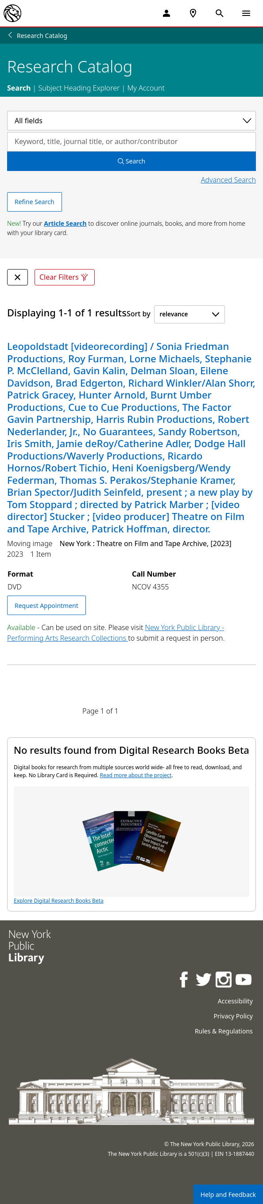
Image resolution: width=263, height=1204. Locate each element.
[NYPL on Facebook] (184, 981)
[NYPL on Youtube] (244, 981)
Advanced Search (228, 180)
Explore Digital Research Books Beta (131, 845)
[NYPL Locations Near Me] (193, 13)
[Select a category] (131, 120)
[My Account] (166, 13)
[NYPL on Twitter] (204, 981)
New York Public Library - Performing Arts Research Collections (115, 633)
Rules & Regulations (224, 1031)
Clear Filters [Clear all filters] (64, 277)
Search (19, 88)
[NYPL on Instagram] (224, 981)
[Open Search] (219, 13)
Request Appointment (46, 605)
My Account (146, 88)
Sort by (139, 314)
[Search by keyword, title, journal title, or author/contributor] (131, 142)
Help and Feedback (228, 1194)
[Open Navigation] (246, 13)
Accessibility (235, 1001)
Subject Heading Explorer (79, 88)
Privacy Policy (232, 1016)
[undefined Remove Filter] (17, 277)
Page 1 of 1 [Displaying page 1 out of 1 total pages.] (100, 711)
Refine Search (34, 202)
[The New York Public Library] (12, 13)
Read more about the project (135, 775)
